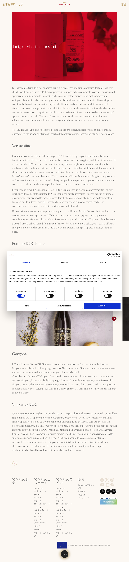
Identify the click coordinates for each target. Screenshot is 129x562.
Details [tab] (64, 262)
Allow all (102, 306)
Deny (27, 306)
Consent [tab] (26, 262)
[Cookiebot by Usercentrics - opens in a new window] (109, 255)
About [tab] (103, 262)
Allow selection (64, 306)
